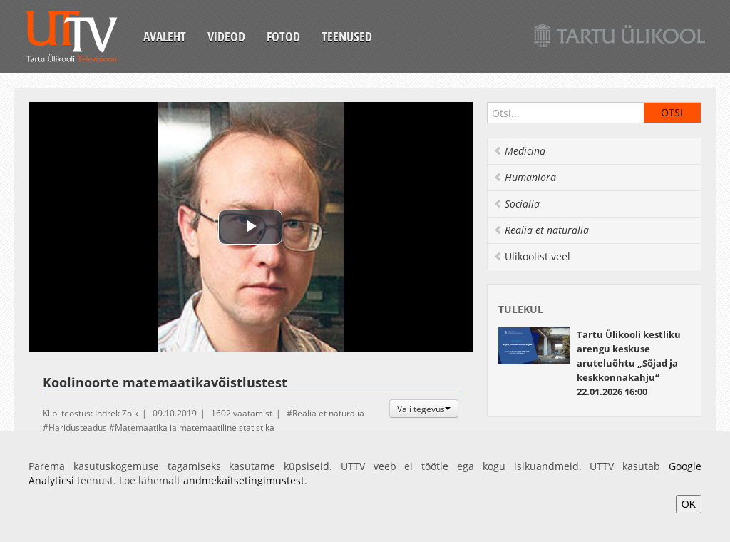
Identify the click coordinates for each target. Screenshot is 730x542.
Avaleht (164, 36)
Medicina (519, 151)
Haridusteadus (77, 427)
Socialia (516, 203)
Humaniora (524, 177)
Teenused (347, 36)
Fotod (283, 36)
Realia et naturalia (328, 413)
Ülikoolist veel (531, 256)
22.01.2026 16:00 (629, 363)
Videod (226, 36)
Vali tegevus (424, 408)
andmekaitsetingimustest (243, 480)
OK (689, 504)
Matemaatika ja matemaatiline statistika (194, 427)
